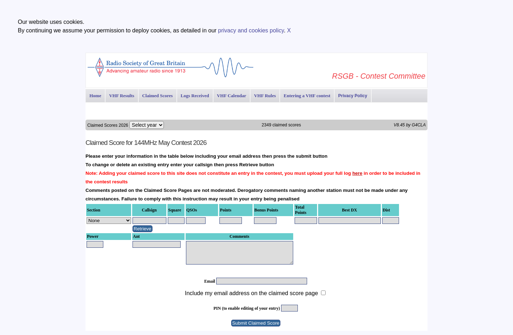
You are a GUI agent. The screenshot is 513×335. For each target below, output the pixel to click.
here (357, 173)
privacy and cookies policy (251, 30)
